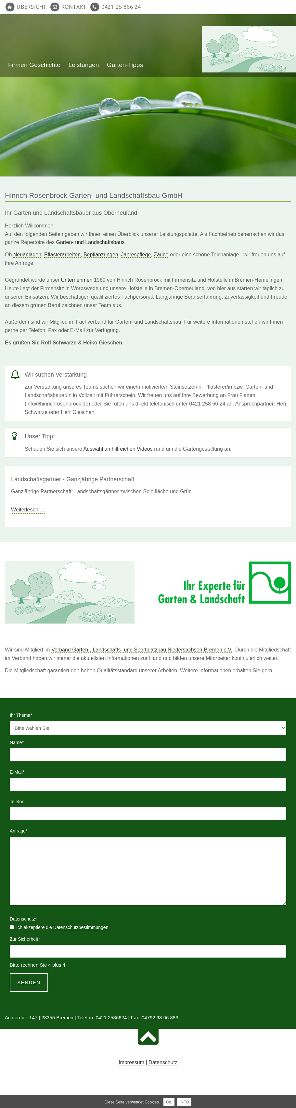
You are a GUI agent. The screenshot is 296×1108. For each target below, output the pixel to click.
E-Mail (20, 771)
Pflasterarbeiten (62, 254)
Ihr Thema (21, 714)
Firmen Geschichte (34, 64)
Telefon (17, 801)
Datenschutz (162, 1062)
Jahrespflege (136, 254)
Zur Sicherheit (25, 938)
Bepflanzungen (101, 254)
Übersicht (31, 6)
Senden (28, 982)
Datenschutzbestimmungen (81, 927)
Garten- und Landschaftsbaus (90, 242)
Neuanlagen (27, 254)
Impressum (131, 1062)
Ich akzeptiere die (62, 927)
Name (20, 742)
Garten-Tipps (125, 64)
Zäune (161, 254)
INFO (184, 1102)
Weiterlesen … (28, 510)
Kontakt (74, 6)
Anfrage (20, 830)
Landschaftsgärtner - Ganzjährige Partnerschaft (72, 479)
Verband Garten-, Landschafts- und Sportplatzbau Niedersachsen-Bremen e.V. (141, 649)
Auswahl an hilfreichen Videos (118, 449)
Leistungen (83, 64)
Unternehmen (77, 280)
